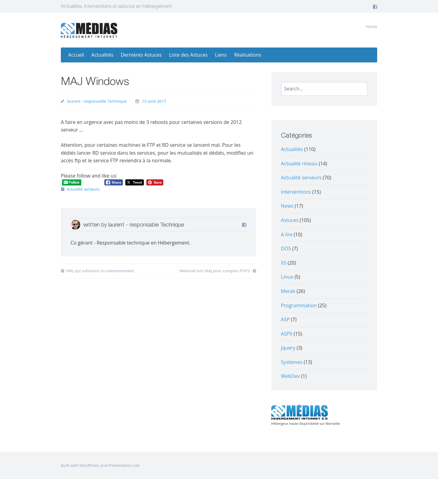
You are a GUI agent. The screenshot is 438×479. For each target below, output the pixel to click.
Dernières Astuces (141, 54)
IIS (284, 262)
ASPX (287, 333)
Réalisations (247, 54)
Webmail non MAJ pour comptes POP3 (217, 270)
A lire (287, 234)
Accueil (76, 54)
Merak (288, 291)
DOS (286, 248)
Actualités (102, 54)
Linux (287, 276)
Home (371, 26)
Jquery (288, 347)
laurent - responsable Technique (97, 101)
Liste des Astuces (188, 54)
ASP (285, 319)
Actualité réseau (299, 163)
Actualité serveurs (83, 189)
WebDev (290, 376)
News (287, 206)
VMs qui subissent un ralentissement (97, 270)
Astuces (290, 220)
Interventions (296, 191)
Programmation (299, 305)
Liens (221, 54)
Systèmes (292, 362)
